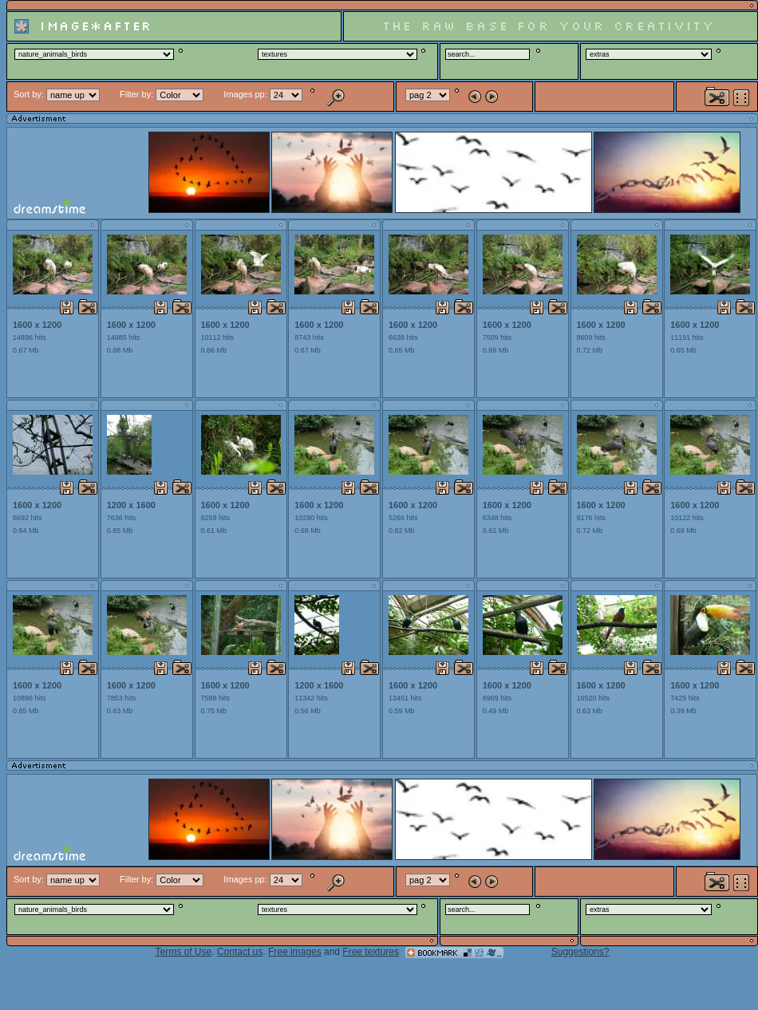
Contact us (240, 951)
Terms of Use (184, 951)
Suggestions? (580, 951)
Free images (295, 951)
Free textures (370, 951)
